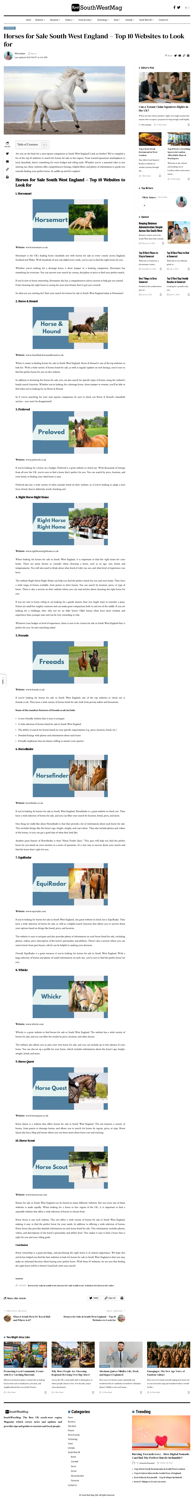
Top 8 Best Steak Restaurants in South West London (159, 1468)
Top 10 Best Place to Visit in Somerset (178, 254)
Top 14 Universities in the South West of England (157, 1473)
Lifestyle (10, 28)
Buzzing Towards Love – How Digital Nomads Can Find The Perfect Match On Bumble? (160, 1456)
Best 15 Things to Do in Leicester (150, 1481)
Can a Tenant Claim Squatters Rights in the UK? (163, 108)
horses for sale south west (70, 1285)
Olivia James (21, 53)
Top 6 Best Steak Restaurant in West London (148, 151)
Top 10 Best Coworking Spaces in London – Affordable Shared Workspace (179, 153)
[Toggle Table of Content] (42, 144)
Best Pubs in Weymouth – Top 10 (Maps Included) (158, 1477)
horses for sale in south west (42, 1285)
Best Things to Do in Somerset (148, 279)
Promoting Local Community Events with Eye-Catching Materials (24, 1373)
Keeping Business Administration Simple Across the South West (151, 226)
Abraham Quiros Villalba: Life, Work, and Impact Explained (119, 1373)
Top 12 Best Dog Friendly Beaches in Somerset (177, 279)
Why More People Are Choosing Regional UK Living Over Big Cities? (71, 1373)
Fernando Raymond (147, 1463)
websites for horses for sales (99, 1285)
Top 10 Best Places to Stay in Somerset (148, 254)
